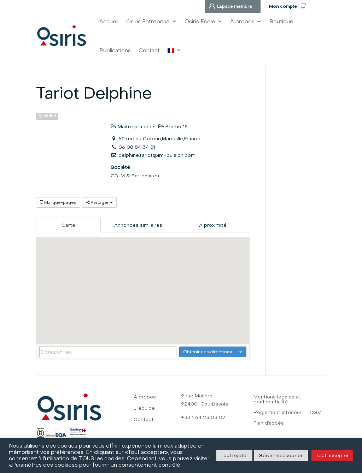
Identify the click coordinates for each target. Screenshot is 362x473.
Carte (68, 225)
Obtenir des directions (207, 352)
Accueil (108, 21)
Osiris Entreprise (148, 21)
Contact (149, 50)
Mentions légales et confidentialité (277, 399)
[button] (142, 283)
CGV (315, 413)
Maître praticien (133, 126)
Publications (115, 50)
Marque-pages (58, 202)
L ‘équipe (144, 409)
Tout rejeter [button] (234, 455)
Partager (99, 202)
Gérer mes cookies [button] (281, 455)
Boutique (281, 21)
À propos (242, 21)
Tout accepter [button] (332, 455)
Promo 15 (173, 126)
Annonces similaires (138, 225)
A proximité (213, 225)
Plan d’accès (268, 423)
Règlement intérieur (277, 413)
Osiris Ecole (200, 21)
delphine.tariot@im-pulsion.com (156, 155)
